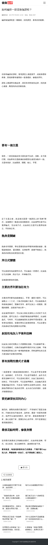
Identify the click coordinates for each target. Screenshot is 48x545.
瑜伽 (26, 15)
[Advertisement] (24, 48)
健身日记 (5, 15)
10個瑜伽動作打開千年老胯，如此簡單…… (11, 486)
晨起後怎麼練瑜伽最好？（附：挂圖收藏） (34, 507)
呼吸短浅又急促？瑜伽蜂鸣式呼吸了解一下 (11, 518)
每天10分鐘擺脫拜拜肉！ (34, 485)
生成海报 (7, 474)
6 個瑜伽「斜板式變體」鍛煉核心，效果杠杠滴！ (34, 528)
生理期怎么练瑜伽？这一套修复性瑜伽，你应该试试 (11, 528)
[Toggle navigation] (44, 3)
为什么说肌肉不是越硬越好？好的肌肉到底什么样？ (34, 518)
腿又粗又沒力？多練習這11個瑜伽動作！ (34, 497)
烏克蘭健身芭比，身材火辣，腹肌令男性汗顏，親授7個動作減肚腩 (11, 507)
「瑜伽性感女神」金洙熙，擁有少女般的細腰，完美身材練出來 (11, 497)
